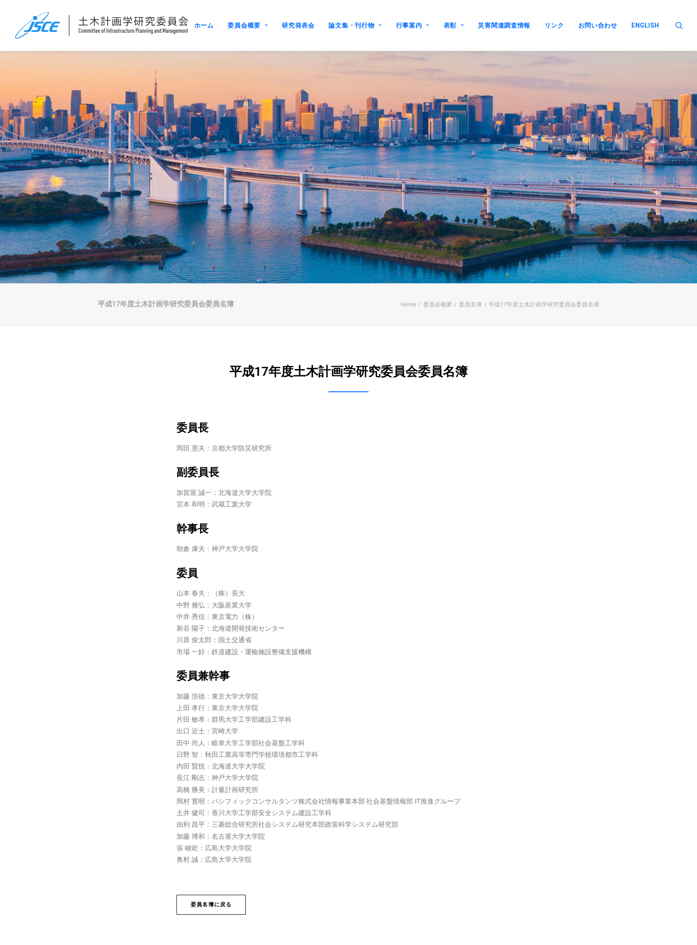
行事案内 (412, 25)
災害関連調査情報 (504, 25)
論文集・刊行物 (354, 25)
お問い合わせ (597, 25)
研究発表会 (298, 25)
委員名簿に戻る (211, 890)
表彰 (454, 25)
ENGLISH (645, 25)
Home (408, 290)
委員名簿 (470, 290)
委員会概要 (248, 25)
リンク (554, 25)
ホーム (204, 25)
